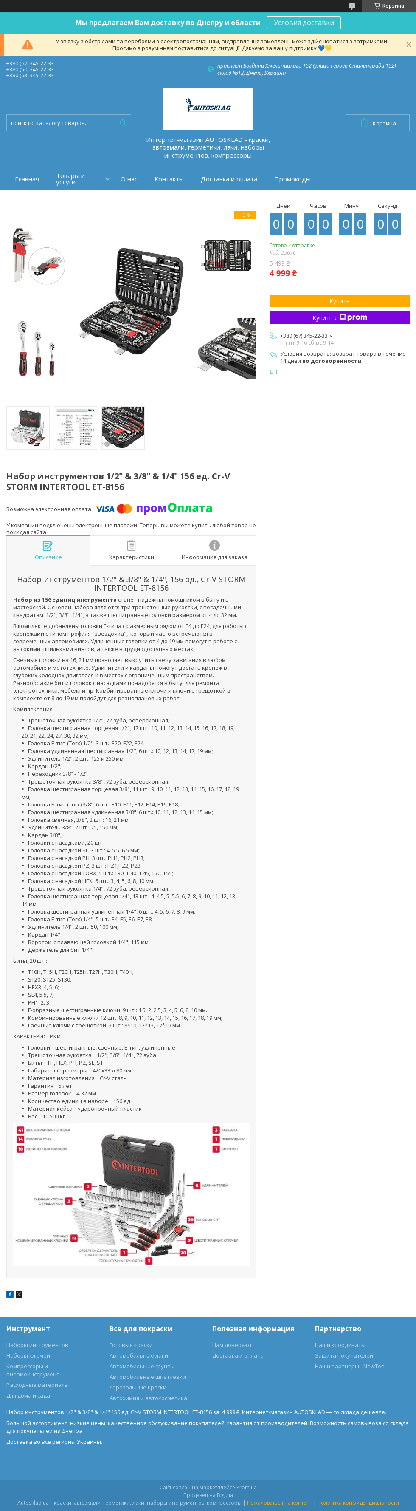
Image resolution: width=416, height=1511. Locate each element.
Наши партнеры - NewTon (350, 1366)
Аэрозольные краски (138, 1387)
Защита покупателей (344, 1355)
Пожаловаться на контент (279, 1502)
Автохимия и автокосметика (148, 1398)
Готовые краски (131, 1345)
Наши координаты (340, 1345)
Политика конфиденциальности (358, 1502)
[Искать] (122, 122)
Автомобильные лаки (139, 1355)
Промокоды (292, 179)
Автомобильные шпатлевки (148, 1377)
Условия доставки (304, 22)
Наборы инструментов (37, 1345)
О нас (129, 179)
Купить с (339, 318)
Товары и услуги (70, 179)
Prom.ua (246, 1487)
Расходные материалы (37, 1385)
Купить (339, 301)
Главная (27, 179)
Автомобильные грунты (142, 1366)
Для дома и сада (28, 1395)
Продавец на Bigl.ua (208, 1495)
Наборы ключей (28, 1355)
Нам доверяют (232, 1345)
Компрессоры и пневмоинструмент (32, 1370)
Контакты (169, 179)
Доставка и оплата (229, 179)
